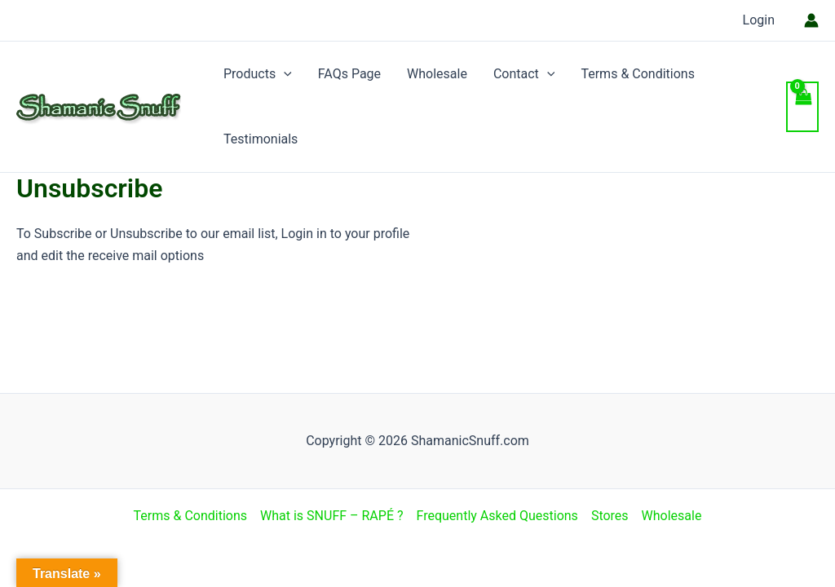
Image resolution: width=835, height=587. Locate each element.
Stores (610, 515)
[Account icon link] (811, 20)
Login (759, 20)
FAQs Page (349, 74)
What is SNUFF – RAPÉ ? (331, 515)
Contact (524, 74)
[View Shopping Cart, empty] (802, 107)
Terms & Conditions (638, 74)
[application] (284, 74)
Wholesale (437, 74)
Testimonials (260, 139)
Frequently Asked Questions (497, 515)
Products (257, 74)
